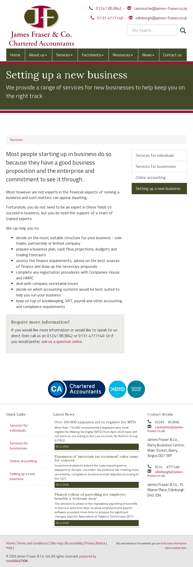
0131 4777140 (106, 18)
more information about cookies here (176, 545)
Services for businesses (156, 166)
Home (15, 55)
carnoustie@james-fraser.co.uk (157, 8)
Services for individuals (155, 155)
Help (9, 547)
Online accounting (151, 177)
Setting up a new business (158, 188)
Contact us (172, 55)
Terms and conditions (32, 543)
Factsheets (93, 55)
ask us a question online (61, 341)
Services (64, 55)
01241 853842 (105, 8)
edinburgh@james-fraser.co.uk (158, 18)
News (148, 55)
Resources (123, 55)
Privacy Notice (95, 543)
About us (38, 55)
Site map (56, 543)
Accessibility (74, 543)
